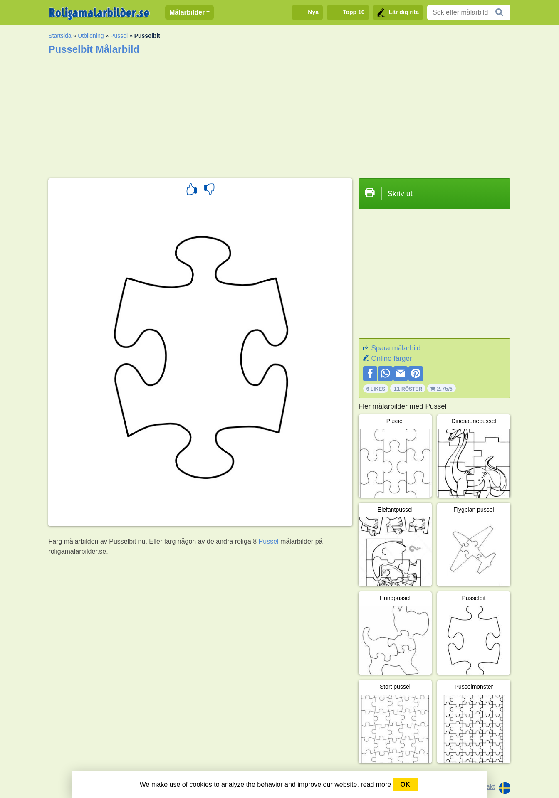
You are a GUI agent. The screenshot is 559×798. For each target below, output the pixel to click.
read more (376, 784)
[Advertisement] (279, 114)
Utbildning (91, 35)
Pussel (119, 35)
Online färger (391, 358)
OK (405, 784)
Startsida (59, 35)
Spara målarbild (395, 348)
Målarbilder (187, 12)
